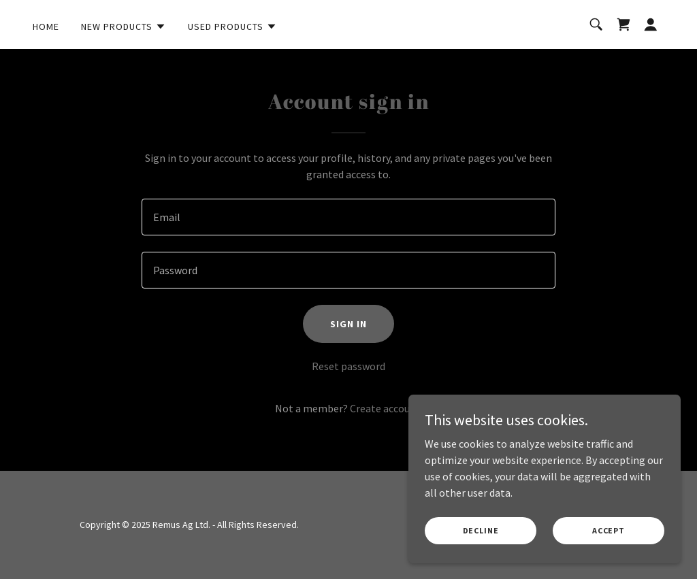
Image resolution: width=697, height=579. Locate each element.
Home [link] (46, 26)
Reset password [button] (348, 366)
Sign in (348, 324)
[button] (123, 26)
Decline (481, 530)
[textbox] (348, 217)
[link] (623, 24)
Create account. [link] (386, 408)
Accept (608, 530)
